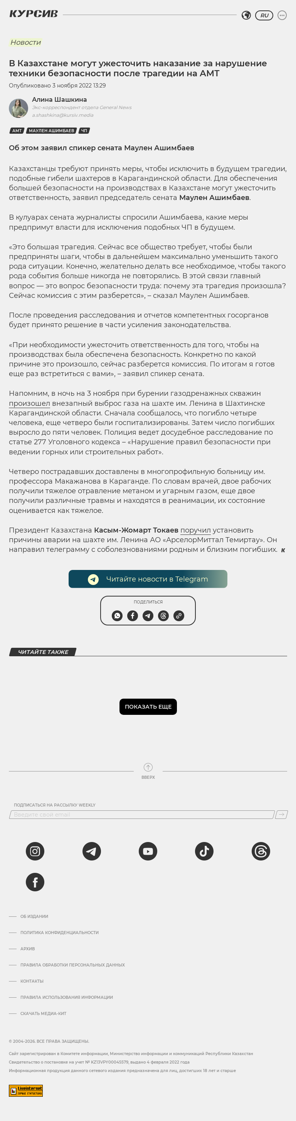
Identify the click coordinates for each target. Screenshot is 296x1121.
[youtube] (148, 851)
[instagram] (35, 851)
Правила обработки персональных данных (72, 965)
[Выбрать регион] (246, 15)
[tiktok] (204, 851)
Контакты (32, 981)
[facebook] (35, 882)
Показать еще (148, 706)
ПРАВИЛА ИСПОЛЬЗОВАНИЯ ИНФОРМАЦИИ (66, 997)
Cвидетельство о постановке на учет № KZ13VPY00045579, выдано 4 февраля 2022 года (99, 1062)
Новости (25, 42)
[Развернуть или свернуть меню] (282, 15)
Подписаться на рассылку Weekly (55, 805)
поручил (195, 530)
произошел (29, 403)
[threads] (261, 851)
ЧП (84, 130)
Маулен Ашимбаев (51, 130)
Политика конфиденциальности (59, 933)
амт (17, 130)
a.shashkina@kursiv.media (62, 115)
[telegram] (91, 851)
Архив (27, 949)
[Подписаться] (281, 814)
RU (264, 15)
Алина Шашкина (59, 99)
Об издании (34, 916)
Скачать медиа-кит (43, 1014)
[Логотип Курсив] (33, 13)
